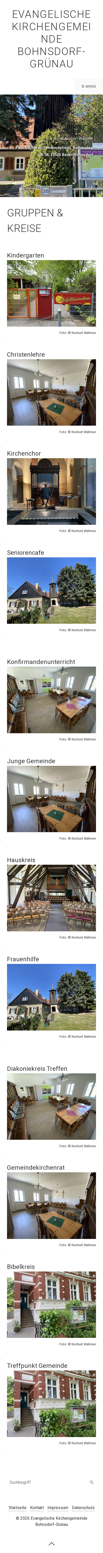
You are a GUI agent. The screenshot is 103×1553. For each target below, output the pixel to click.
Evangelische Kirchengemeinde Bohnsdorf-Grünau (51, 39)
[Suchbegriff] (51, 1482)
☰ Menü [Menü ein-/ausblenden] (89, 86)
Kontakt (37, 1507)
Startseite (17, 1507)
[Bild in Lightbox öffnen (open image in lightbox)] (51, 293)
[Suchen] (92, 1482)
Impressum (57, 1507)
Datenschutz (83, 1507)
